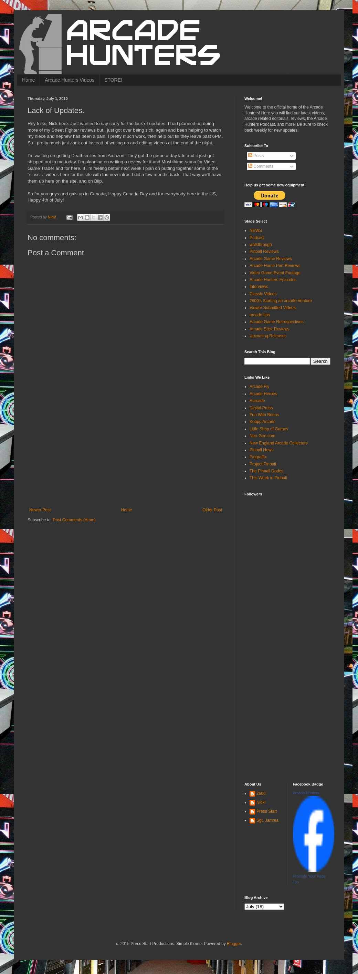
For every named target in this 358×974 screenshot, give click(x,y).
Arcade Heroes (263, 393)
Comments (260, 166)
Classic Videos (263, 293)
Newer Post (40, 509)
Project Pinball (263, 464)
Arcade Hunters (306, 793)
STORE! (113, 80)
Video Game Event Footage (275, 272)
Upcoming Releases (268, 336)
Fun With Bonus (264, 414)
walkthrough (261, 244)
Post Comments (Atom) (74, 519)
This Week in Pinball (268, 477)
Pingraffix (258, 456)
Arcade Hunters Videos (69, 80)
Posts (256, 155)
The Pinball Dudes (266, 471)
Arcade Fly (259, 386)
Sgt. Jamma (267, 820)
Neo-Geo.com (262, 435)
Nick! (261, 802)
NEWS (256, 230)
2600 (261, 793)
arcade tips (260, 314)
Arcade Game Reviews (271, 258)
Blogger (234, 943)
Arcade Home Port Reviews (275, 265)
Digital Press (261, 408)
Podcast (257, 237)
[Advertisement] (125, 456)
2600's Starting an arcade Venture (281, 300)
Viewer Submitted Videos (273, 307)
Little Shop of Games (269, 429)
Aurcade (257, 400)
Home (28, 80)
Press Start (266, 811)
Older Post (212, 509)
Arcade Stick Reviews (269, 329)
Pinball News (261, 450)
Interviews (259, 286)
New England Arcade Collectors (279, 443)
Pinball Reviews (264, 251)
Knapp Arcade (262, 421)
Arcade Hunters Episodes (273, 279)
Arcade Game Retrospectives (277, 321)
